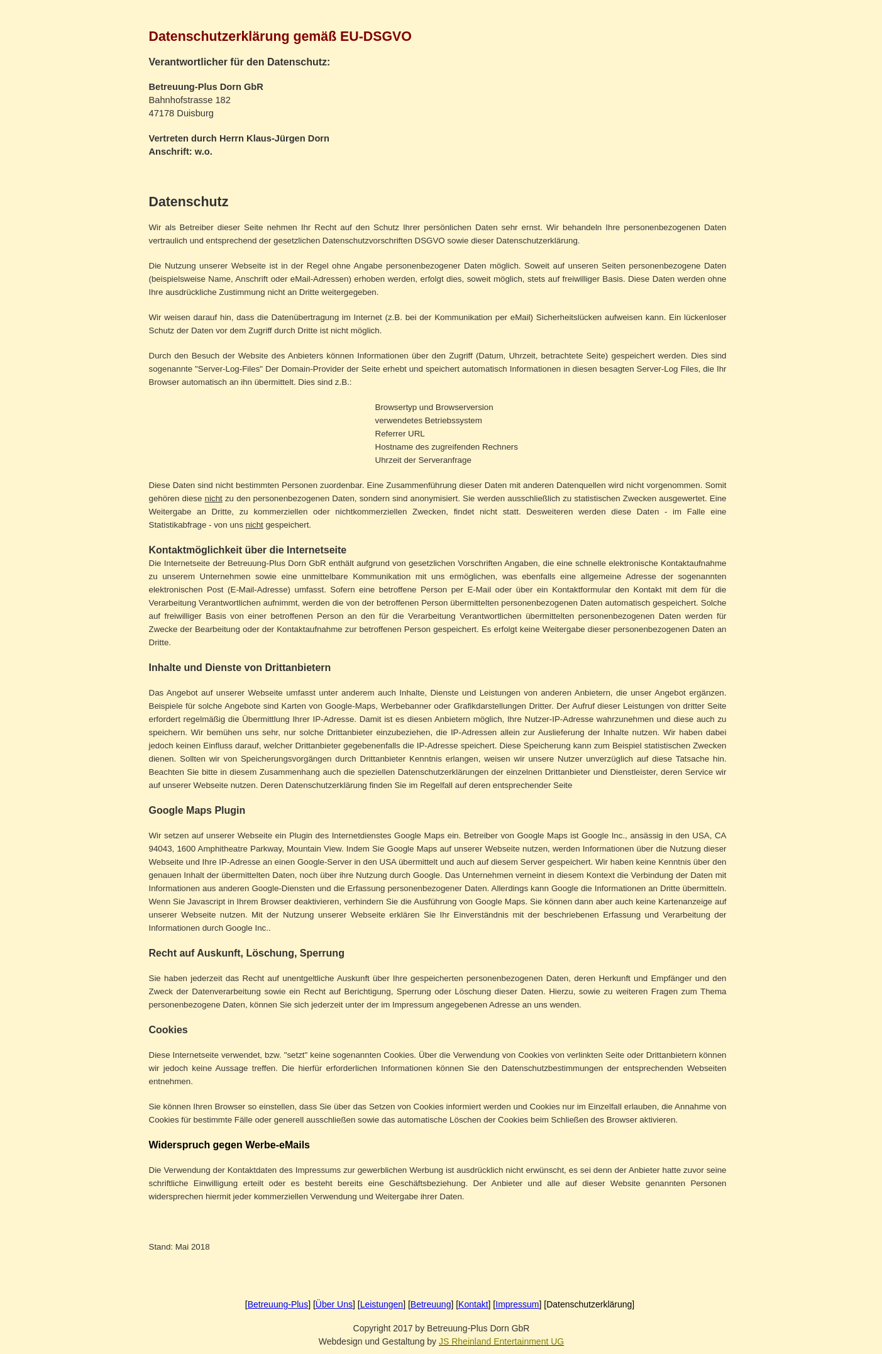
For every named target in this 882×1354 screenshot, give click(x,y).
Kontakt (473, 1304)
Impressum (517, 1304)
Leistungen (382, 1304)
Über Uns (334, 1304)
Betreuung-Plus (278, 1304)
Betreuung (431, 1304)
